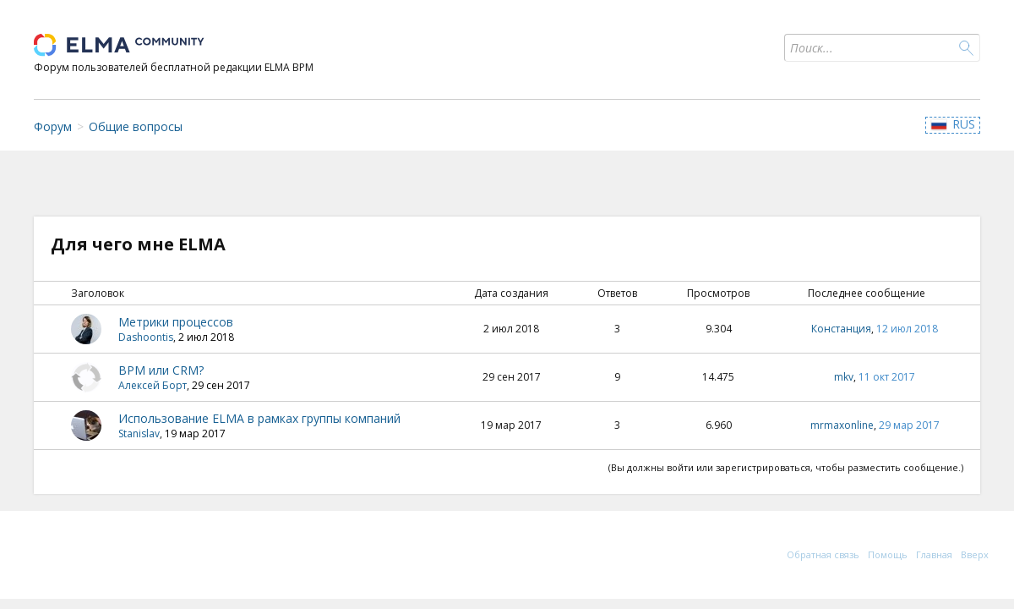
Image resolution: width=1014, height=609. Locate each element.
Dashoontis (145, 337)
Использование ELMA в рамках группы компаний (259, 418)
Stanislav (139, 433)
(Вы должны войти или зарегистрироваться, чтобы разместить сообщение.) (785, 467)
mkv (843, 377)
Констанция (841, 328)
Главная (934, 554)
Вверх (975, 554)
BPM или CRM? (161, 370)
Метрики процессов (175, 322)
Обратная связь (823, 554)
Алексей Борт (152, 385)
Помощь (888, 554)
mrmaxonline (842, 425)
